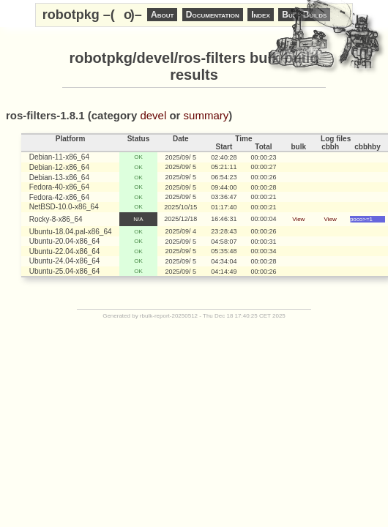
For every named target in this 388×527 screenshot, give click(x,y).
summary (206, 115)
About (162, 15)
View (298, 219)
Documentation (212, 15)
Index (260, 15)
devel (153, 115)
